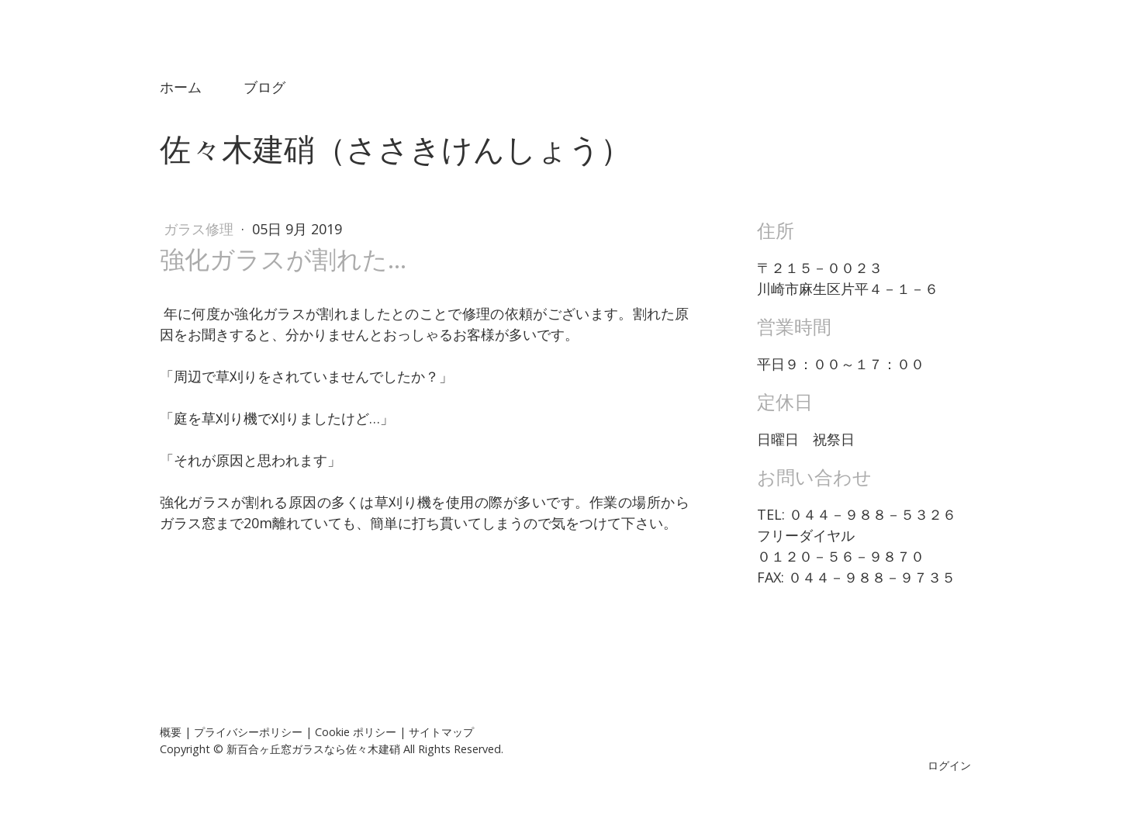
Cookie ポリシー (355, 731)
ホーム (181, 87)
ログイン (949, 765)
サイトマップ (441, 731)
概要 (170, 731)
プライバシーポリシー (248, 731)
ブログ (264, 87)
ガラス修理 (200, 229)
